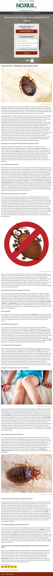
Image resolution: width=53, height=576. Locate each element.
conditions (26, 49)
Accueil (3, 574)
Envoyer (26, 53)
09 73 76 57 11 (26, 31)
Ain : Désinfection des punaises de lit (10, 570)
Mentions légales (10, 574)
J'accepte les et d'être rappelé (27, 49)
